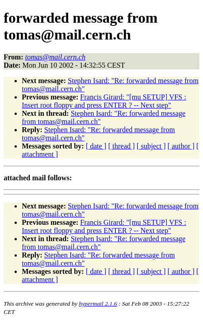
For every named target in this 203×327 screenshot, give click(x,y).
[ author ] (181, 146)
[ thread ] (121, 146)
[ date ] (96, 146)
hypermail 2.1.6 (98, 303)
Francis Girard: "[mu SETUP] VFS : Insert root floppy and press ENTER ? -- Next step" (104, 101)
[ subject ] (151, 146)
